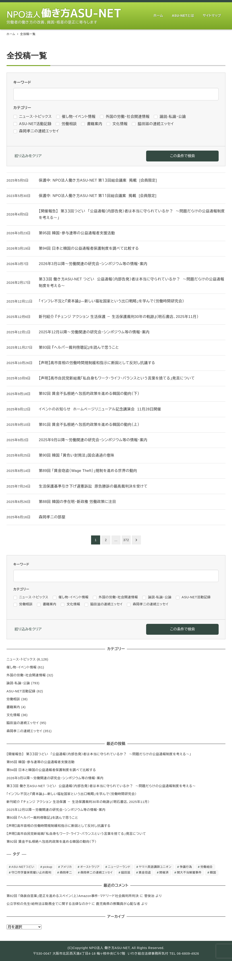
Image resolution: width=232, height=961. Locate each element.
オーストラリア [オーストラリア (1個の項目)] (89, 867)
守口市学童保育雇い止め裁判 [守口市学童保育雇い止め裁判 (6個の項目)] (31, 872)
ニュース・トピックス (21, 659)
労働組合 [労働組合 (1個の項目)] (207, 867)
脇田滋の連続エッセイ (23, 723)
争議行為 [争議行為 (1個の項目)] (186, 867)
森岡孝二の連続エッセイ (24, 731)
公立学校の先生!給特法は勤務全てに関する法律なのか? (49, 904)
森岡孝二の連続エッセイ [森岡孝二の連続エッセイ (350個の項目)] (96, 872)
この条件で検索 (182, 156)
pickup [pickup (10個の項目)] (47, 867)
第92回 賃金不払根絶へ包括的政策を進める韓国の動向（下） (52, 841)
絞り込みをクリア (28, 156)
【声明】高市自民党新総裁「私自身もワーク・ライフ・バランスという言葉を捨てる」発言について (76, 834)
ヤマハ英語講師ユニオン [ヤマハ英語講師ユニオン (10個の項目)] (155, 867)
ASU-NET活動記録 (21, 691)
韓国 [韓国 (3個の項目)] (213, 872)
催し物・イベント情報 (22, 667)
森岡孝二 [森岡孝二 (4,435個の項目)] (66, 872)
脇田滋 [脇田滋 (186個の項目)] (125, 872)
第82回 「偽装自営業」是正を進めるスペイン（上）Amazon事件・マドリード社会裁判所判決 (73, 896)
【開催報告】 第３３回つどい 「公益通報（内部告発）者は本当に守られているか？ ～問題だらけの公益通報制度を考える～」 (99, 754)
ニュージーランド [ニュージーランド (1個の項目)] (119, 867)
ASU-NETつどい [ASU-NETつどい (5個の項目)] (22, 867)
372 (126, 540)
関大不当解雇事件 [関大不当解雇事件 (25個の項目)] (189, 872)
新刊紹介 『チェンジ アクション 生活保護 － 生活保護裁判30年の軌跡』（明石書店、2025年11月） (78, 802)
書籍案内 (13, 707)
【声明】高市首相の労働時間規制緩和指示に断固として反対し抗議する (59, 826)
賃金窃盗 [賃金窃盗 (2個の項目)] (145, 872)
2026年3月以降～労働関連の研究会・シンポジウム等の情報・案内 (55, 778)
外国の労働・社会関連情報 (26, 675)
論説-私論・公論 (18, 683)
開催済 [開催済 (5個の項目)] (164, 872)
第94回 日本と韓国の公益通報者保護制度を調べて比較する (51, 770)
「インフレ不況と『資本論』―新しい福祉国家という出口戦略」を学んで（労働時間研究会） (72, 794)
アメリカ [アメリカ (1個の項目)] (66, 867)
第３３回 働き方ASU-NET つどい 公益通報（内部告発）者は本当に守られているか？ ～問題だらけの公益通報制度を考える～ (101, 786)
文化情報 (13, 715)
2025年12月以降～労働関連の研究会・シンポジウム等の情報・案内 (56, 810)
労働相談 (13, 699)
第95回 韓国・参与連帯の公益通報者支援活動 (41, 762)
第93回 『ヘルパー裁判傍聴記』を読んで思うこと (42, 817)
